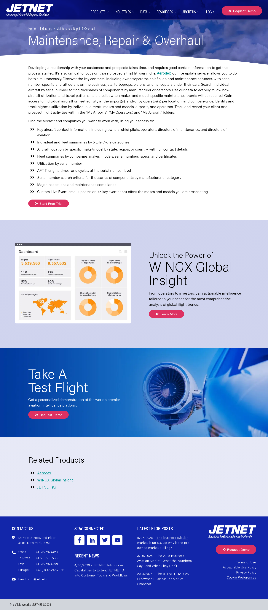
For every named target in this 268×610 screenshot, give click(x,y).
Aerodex (164, 73)
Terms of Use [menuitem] (246, 562)
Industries (46, 28)
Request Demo (242, 11)
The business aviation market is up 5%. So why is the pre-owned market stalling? (164, 542)
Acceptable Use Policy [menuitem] (239, 567)
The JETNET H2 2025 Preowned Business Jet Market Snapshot (163, 578)
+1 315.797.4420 (47, 552)
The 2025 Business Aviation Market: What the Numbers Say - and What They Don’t (164, 560)
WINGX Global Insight (55, 480)
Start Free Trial (48, 203)
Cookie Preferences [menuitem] (241, 577)
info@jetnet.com (40, 579)
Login (210, 12)
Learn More (166, 314)
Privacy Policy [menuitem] (246, 572)
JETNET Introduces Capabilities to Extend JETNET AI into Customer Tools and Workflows (101, 570)
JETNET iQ (46, 487)
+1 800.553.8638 (47, 558)
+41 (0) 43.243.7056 (50, 570)
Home (32, 28)
